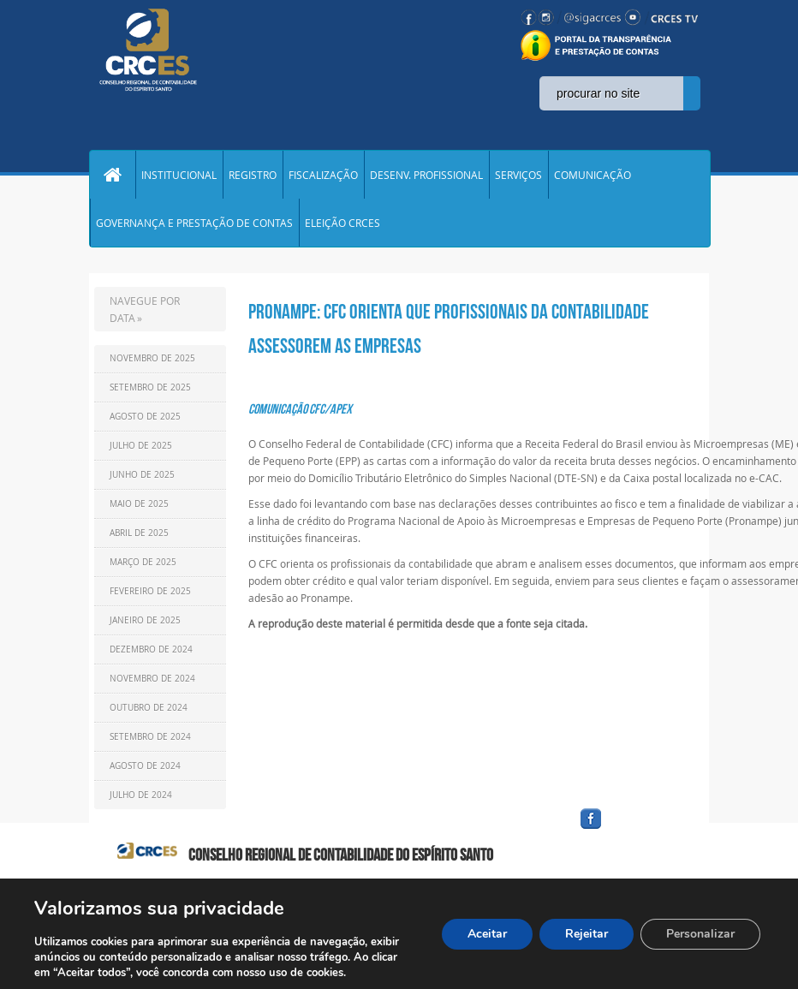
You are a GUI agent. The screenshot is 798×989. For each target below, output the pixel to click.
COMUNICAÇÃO (592, 175)
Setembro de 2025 (150, 387)
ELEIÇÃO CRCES (342, 222)
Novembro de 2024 (152, 678)
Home (112, 175)
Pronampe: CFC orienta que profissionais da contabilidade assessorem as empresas (448, 329)
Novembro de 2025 (152, 358)
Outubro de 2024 (149, 707)
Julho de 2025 (141, 445)
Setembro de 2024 (150, 736)
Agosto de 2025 (145, 416)
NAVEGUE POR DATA (145, 309)
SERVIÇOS (518, 175)
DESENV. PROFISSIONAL (426, 175)
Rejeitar (586, 934)
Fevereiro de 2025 (150, 591)
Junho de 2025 (142, 474)
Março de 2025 (143, 562)
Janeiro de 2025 (145, 620)
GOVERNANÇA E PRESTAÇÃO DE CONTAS (194, 222)
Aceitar (487, 934)
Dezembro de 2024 (151, 649)
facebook (632, 829)
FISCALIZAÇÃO (323, 175)
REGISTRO (253, 175)
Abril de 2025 (139, 533)
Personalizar (700, 934)
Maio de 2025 (139, 503)
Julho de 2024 (141, 795)
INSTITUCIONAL (179, 175)
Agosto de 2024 (145, 766)
